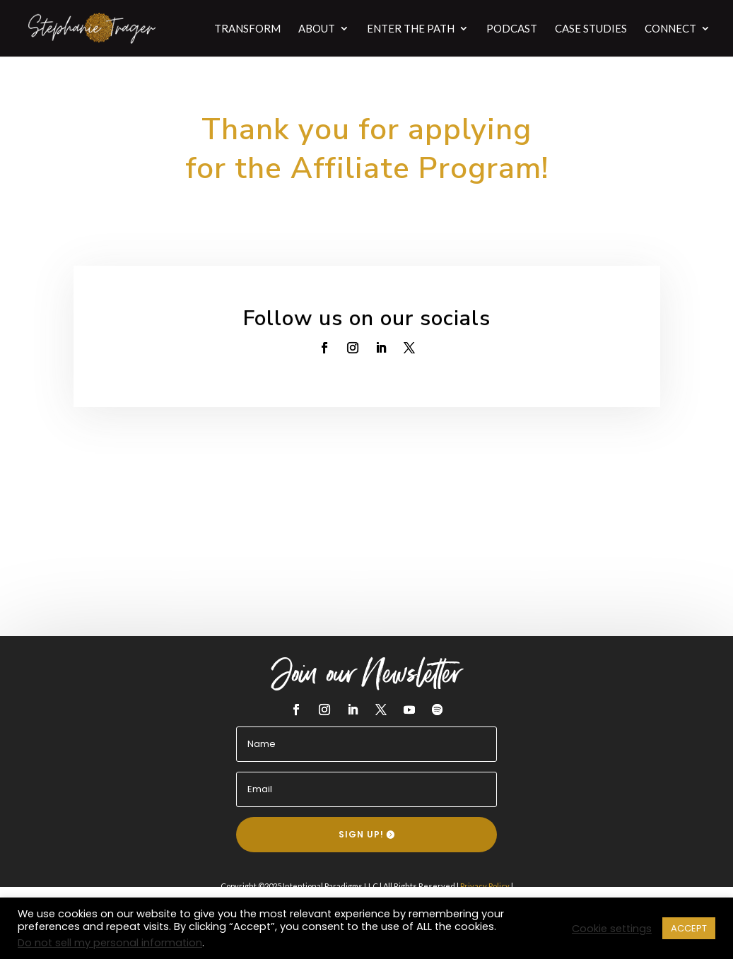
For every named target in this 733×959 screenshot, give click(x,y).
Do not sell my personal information (110, 943)
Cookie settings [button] (612, 928)
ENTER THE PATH (411, 29)
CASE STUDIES (591, 29)
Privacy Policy (485, 885)
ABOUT (316, 29)
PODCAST (511, 29)
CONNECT (670, 29)
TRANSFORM (247, 29)
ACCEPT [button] (689, 928)
